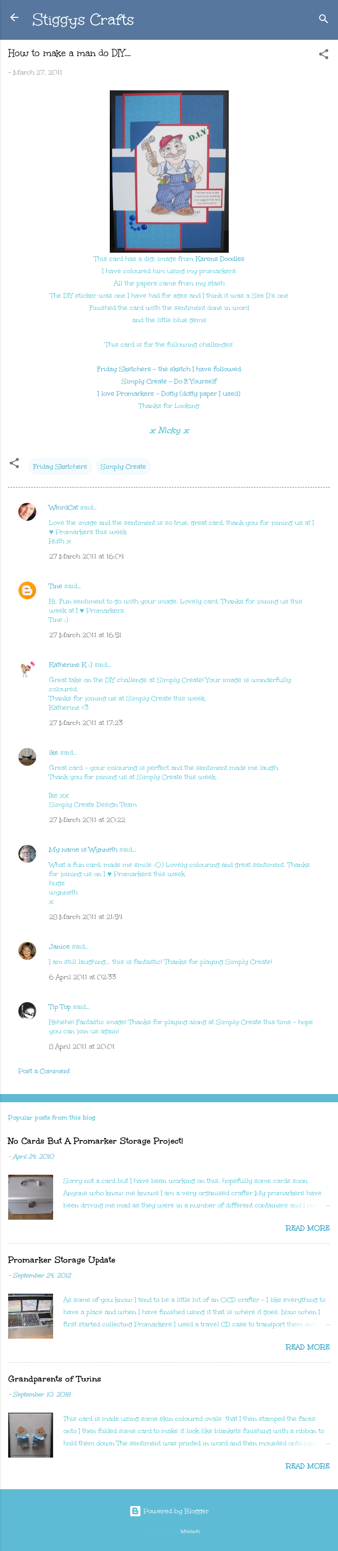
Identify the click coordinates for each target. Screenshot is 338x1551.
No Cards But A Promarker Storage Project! (95, 1140)
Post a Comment (44, 1071)
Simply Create (123, 466)
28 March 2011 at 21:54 (86, 917)
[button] (324, 56)
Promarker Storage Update (61, 1259)
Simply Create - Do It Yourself (169, 381)
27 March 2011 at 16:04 (86, 556)
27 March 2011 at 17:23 (86, 723)
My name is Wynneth (83, 849)
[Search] (324, 20)
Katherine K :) (70, 664)
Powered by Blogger (169, 1511)
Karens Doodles (220, 258)
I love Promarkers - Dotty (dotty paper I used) (169, 393)
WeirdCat (63, 507)
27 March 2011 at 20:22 (87, 820)
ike (53, 752)
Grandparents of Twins (54, 1378)
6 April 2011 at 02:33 (82, 977)
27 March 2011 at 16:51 (85, 635)
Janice (59, 946)
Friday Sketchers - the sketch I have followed (169, 369)
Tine (55, 586)
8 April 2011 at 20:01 (82, 1046)
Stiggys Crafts (83, 19)
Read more (308, 1228)
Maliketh (190, 1531)
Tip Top (60, 1006)
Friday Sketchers (60, 466)
